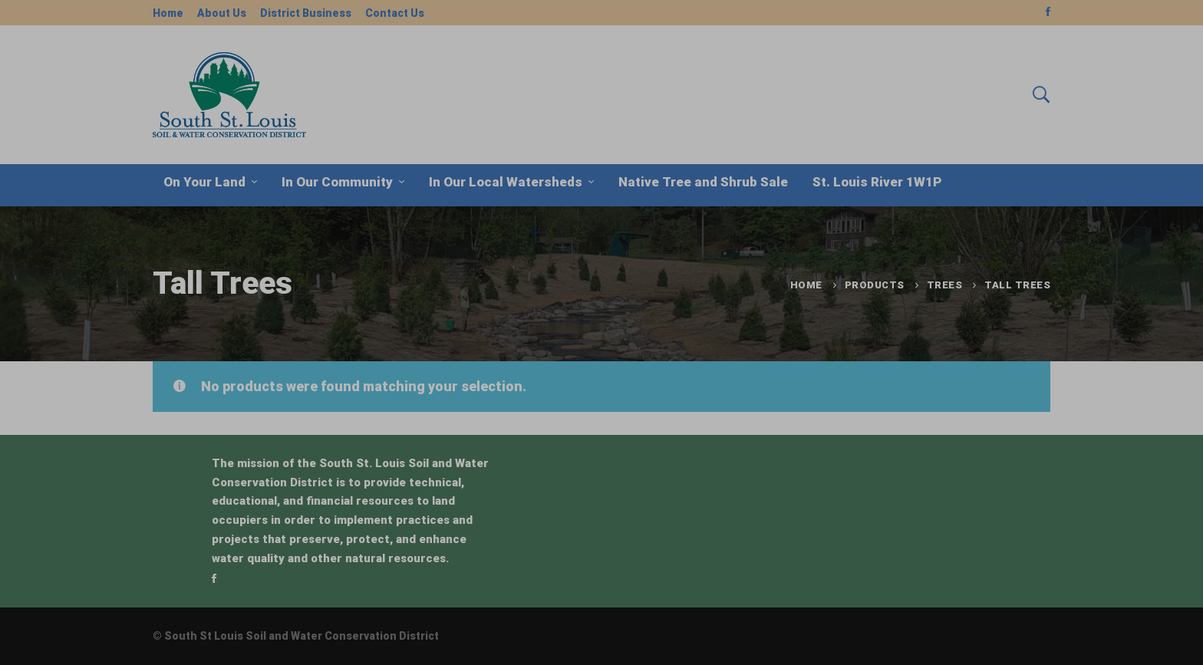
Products (875, 285)
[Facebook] (214, 578)
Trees (945, 285)
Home (806, 285)
